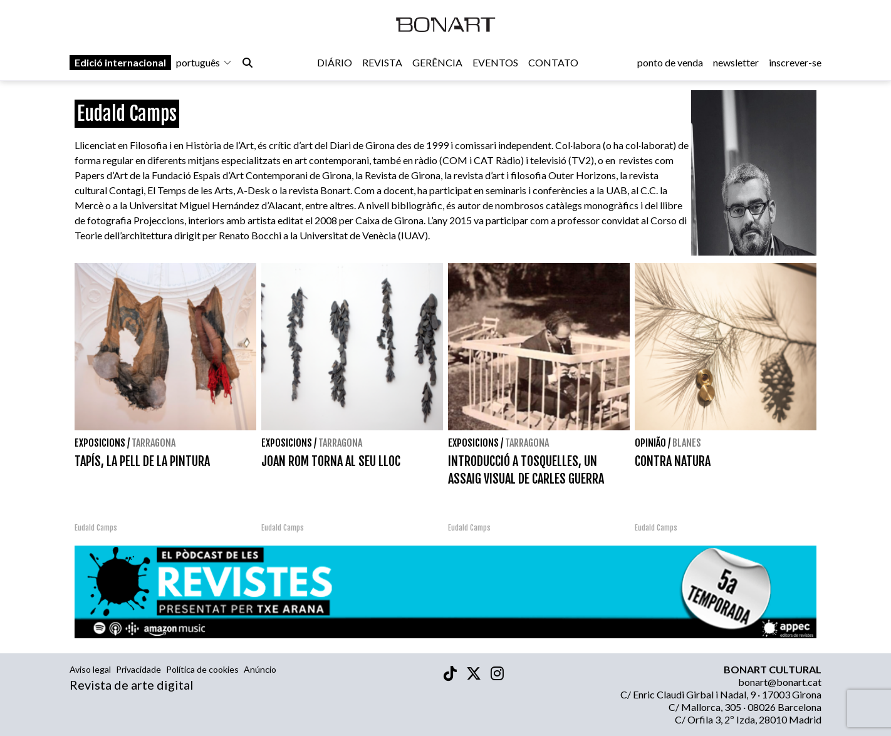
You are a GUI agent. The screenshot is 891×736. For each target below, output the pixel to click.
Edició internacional (120, 64)
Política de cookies (202, 669)
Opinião (650, 443)
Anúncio (260, 669)
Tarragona (153, 443)
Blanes (686, 443)
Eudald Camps (96, 527)
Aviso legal (90, 669)
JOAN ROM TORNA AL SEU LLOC (330, 461)
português (204, 64)
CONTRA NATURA (673, 461)
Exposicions (100, 443)
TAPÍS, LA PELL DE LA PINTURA (142, 461)
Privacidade (138, 669)
